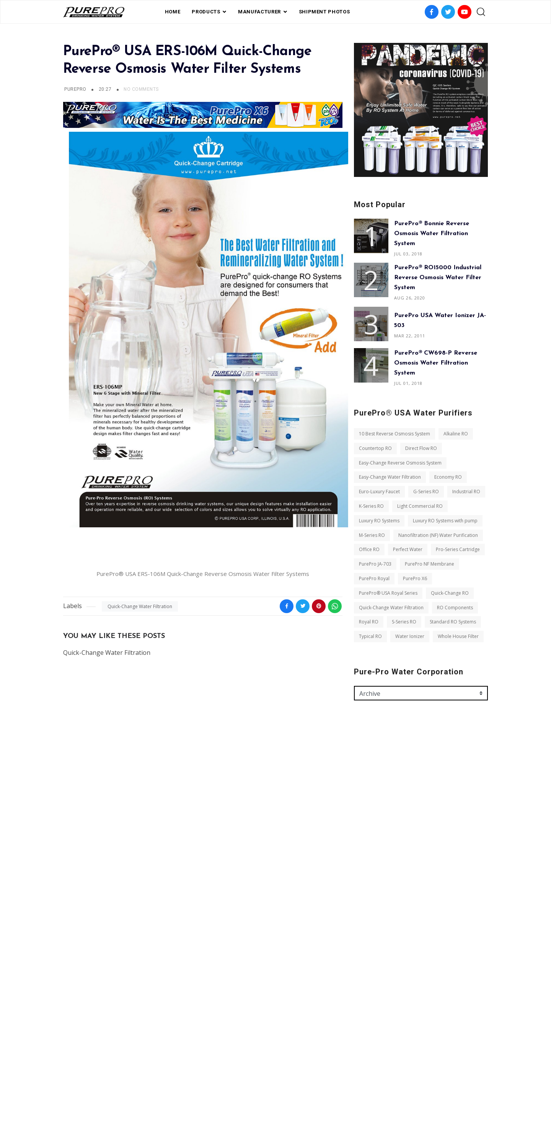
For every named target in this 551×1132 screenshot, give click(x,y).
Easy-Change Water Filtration (390, 477)
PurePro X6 (415, 578)
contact (305, 1091)
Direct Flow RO (421, 448)
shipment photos (324, 12)
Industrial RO (466, 491)
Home (173, 12)
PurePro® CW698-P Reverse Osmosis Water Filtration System (435, 363)
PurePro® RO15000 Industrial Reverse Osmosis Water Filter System (437, 278)
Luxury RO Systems (379, 520)
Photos (277, 1091)
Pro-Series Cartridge (458, 549)
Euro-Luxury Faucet (379, 491)
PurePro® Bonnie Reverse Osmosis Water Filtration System (431, 234)
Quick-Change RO (450, 593)
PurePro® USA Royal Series (388, 593)
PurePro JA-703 (375, 564)
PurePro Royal (374, 578)
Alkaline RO (455, 433)
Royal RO (368, 621)
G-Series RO (426, 491)
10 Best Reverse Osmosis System (394, 433)
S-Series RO (404, 621)
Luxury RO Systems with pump (445, 520)
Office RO (369, 549)
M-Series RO (372, 535)
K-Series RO (371, 506)
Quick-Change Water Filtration (140, 606)
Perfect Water (407, 549)
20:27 (106, 89)
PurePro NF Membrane (429, 564)
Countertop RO (375, 448)
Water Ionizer (409, 636)
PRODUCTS (206, 12)
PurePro (75, 89)
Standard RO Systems (453, 621)
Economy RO (448, 477)
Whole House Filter (458, 636)
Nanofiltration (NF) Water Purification (438, 535)
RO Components (455, 607)
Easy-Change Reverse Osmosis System (400, 463)
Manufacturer (259, 12)
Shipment (246, 1091)
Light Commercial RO (420, 506)
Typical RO (370, 636)
